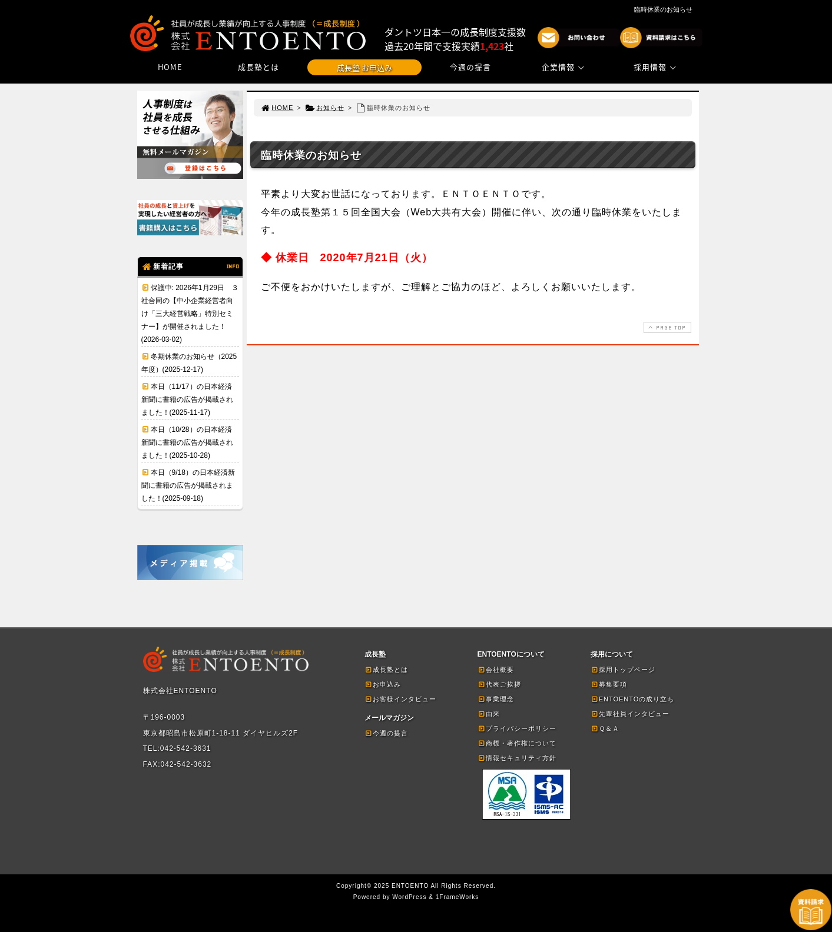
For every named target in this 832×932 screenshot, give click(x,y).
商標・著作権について (517, 743)
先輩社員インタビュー (630, 713)
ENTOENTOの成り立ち (633, 699)
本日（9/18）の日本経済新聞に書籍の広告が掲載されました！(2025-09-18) (188, 485)
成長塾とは (258, 66)
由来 (489, 713)
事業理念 (496, 699)
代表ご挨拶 (499, 684)
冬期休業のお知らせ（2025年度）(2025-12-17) (189, 363)
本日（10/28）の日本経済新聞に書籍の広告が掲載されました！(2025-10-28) (187, 442)
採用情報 (656, 66)
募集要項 (609, 684)
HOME (170, 66)
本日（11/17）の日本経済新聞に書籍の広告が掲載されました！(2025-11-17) (187, 399)
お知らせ (324, 107)
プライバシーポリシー (517, 728)
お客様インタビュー (400, 699)
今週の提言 (470, 66)
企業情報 (565, 66)
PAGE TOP (666, 327)
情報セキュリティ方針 (517, 757)
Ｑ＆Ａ (605, 728)
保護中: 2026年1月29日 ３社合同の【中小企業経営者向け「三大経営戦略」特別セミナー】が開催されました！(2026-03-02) (189, 314)
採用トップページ (623, 669)
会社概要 (496, 669)
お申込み (382, 684)
